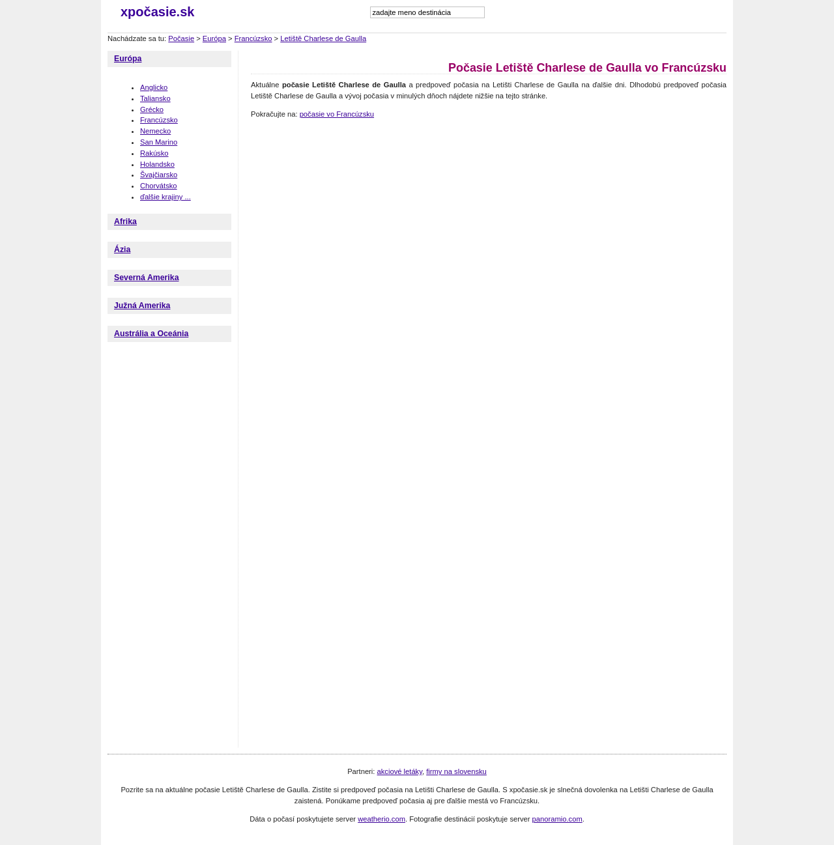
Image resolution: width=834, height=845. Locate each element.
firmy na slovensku (456, 771)
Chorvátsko (158, 186)
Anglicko (153, 87)
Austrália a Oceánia (151, 333)
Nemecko (155, 131)
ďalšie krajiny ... (165, 197)
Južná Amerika (142, 305)
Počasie (181, 38)
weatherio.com (381, 819)
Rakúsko (154, 153)
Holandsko (157, 164)
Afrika (125, 221)
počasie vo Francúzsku (337, 114)
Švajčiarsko (158, 175)
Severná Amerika (146, 277)
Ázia (122, 249)
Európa (214, 38)
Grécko (152, 109)
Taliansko (155, 98)
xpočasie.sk (157, 12)
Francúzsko (253, 38)
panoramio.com (557, 819)
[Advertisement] (488, 156)
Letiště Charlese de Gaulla (323, 38)
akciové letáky (399, 771)
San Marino (158, 142)
